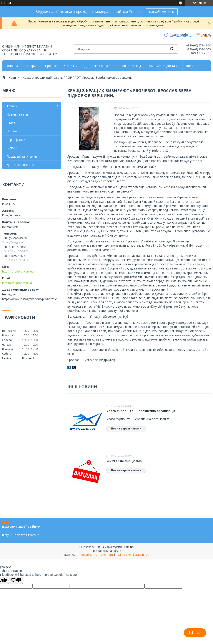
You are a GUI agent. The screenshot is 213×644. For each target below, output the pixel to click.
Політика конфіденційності (133, 555)
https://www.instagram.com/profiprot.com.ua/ (31, 299)
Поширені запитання (22, 156)
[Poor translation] (16, 580)
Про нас (51, 66)
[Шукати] (172, 49)
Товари (30, 66)
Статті (11, 123)
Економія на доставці (163, 66)
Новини (13, 78)
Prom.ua (128, 547)
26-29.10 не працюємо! (124, 461)
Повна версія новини (126, 428)
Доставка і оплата (97, 66)
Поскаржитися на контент (96, 555)
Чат (195, 633)
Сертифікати (16, 140)
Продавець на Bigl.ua (106, 551)
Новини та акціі (129, 66)
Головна (11, 66)
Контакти (70, 66)
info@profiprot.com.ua (17, 283)
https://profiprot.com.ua (18, 271)
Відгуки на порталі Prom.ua (20, 535)
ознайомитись (161, 11)
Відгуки (12, 148)
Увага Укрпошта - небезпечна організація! (141, 411)
